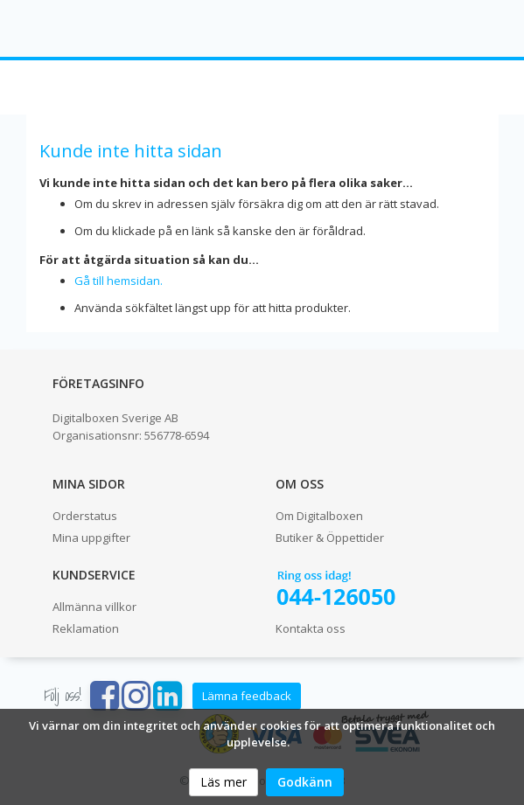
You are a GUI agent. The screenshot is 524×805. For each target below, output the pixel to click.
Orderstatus (84, 516)
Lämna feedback (246, 696)
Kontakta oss (311, 628)
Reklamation (85, 628)
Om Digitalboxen (319, 516)
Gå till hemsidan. (118, 280)
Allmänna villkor (94, 606)
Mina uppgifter (91, 537)
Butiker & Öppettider (330, 537)
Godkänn (304, 782)
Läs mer (223, 782)
